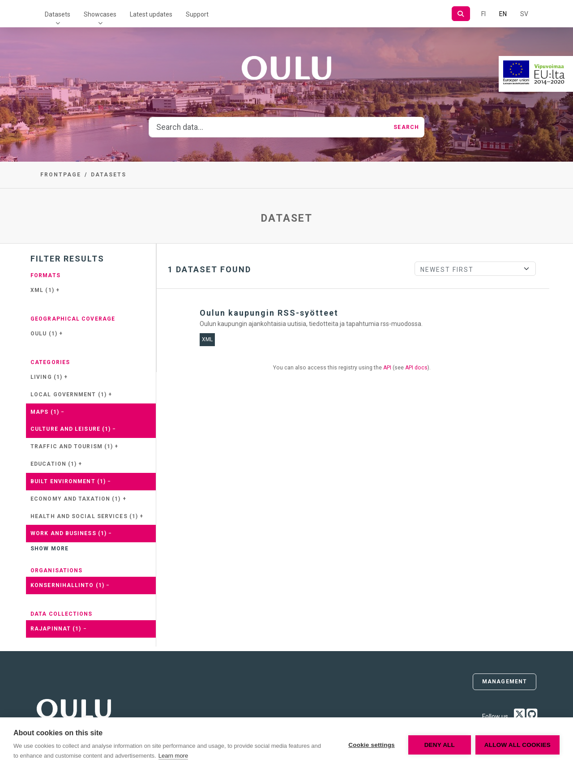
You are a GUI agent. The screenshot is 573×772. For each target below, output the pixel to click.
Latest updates (151, 14)
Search (406, 127)
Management (504, 681)
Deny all (439, 745)
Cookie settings (371, 745)
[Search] (461, 13)
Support (197, 14)
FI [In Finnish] (483, 13)
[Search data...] (269, 127)
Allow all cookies (517, 745)
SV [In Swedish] (524, 13)
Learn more (173, 755)
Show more (49, 548)
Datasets (57, 14)
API (387, 368)
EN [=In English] (503, 13)
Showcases (100, 14)
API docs (416, 368)
